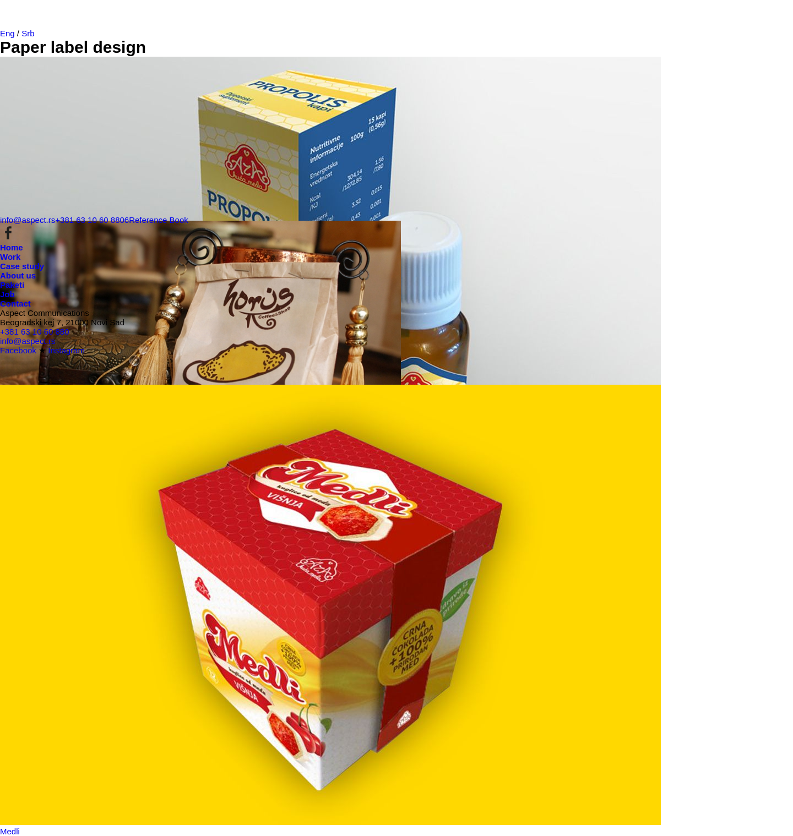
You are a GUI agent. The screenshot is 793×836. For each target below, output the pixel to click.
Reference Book (158, 220)
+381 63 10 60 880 (34, 331)
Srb (27, 33)
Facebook (18, 350)
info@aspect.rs (27, 220)
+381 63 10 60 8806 (92, 220)
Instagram (66, 350)
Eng (7, 33)
